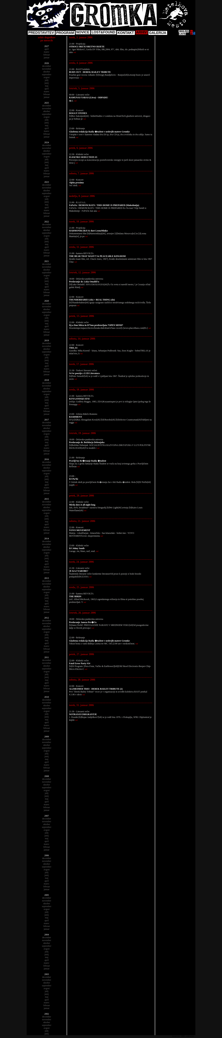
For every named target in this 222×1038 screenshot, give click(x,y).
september (46, 74)
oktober (46, 71)
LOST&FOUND (103, 32)
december (46, 66)
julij (46, 80)
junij (46, 83)
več (75, 52)
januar (47, 57)
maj (46, 86)
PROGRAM (65, 33)
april (47, 49)
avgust (47, 77)
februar (46, 54)
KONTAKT (125, 33)
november (46, 69)
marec (46, 52)
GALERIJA (157, 33)
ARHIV (141, 32)
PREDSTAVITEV (41, 33)
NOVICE (82, 32)
